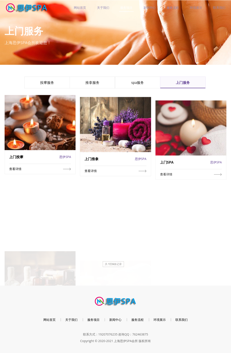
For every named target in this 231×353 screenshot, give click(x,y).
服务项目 (126, 7)
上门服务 (183, 83)
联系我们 (219, 7)
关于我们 (103, 7)
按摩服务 (47, 83)
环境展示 (196, 7)
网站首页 (80, 7)
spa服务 (137, 83)
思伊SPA (65, 160)
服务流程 (173, 7)
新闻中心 (149, 7)
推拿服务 (92, 83)
